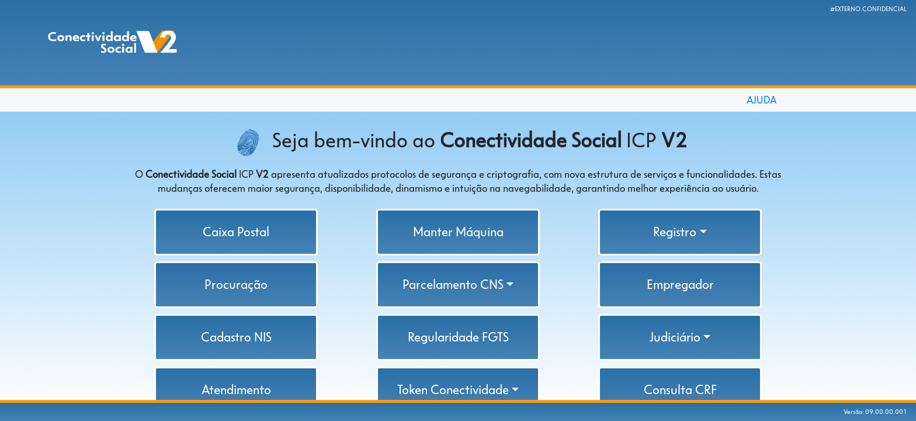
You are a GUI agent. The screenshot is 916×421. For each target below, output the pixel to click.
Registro (674, 232)
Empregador (680, 284)
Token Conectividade (453, 390)
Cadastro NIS (236, 337)
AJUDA (761, 100)
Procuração (236, 284)
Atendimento (236, 390)
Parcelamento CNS (453, 284)
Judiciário (675, 337)
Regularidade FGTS (458, 337)
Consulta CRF (680, 390)
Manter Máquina (458, 232)
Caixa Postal (236, 232)
